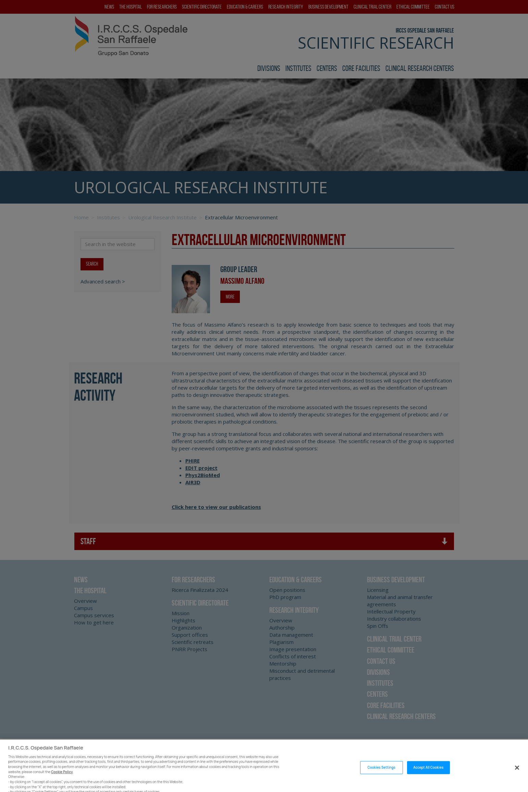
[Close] (517, 773)
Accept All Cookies (428, 773)
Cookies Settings (381, 773)
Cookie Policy (62, 777)
